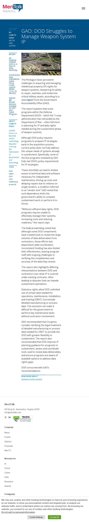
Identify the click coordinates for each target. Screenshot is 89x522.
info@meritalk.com (12, 412)
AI (5, 463)
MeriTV (7, 450)
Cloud (7, 468)
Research (8, 481)
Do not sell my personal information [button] (18, 512)
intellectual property (13, 183)
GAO (11, 179)
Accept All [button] (54, 517)
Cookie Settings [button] (36, 517)
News (7, 432)
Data (6, 477)
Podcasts (8, 446)
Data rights (11, 172)
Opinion (8, 441)
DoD (10, 176)
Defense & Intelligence (31, 379)
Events (7, 437)
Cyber (7, 472)
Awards (7, 486)
